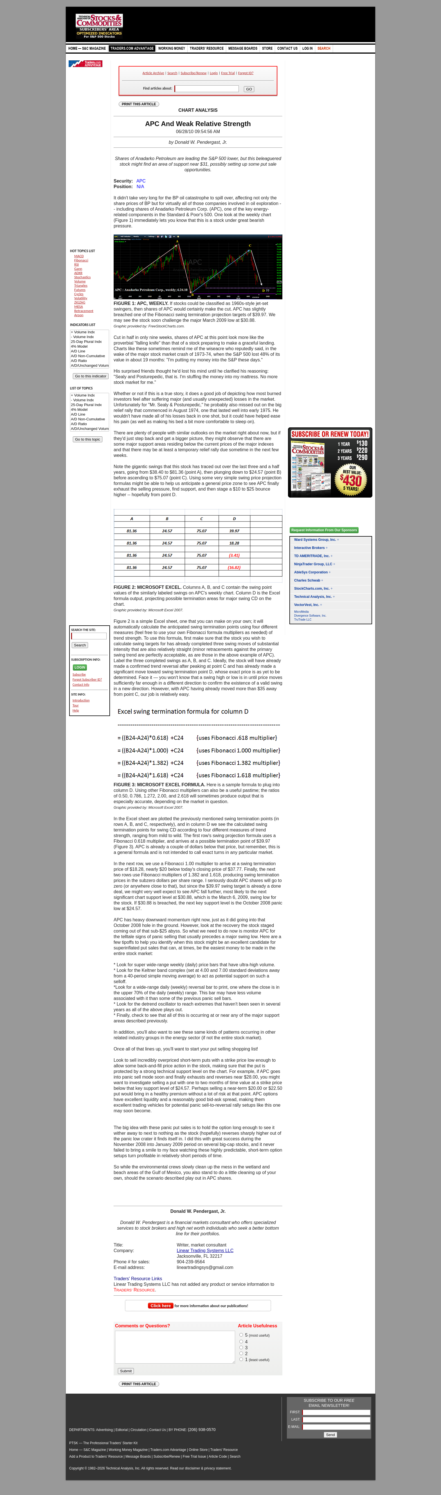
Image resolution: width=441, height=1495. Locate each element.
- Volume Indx (89, 337)
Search (172, 73)
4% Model (89, 346)
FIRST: (295, 1418)
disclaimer (192, 1474)
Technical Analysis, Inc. (313, 597)
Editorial (122, 1436)
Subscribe (79, 674)
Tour (76, 705)
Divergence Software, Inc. (310, 615)
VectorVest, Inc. (306, 605)
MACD (79, 256)
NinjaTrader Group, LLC (313, 564)
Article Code (218, 1462)
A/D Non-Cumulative (89, 356)
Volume (80, 281)
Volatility (80, 298)
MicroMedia (301, 611)
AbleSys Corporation (311, 572)
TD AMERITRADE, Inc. (312, 556)
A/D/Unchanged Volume (89, 365)
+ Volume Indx (89, 332)
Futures (80, 290)
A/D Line (89, 351)
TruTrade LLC (303, 619)
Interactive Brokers (309, 548)
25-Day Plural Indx (89, 341)
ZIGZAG (79, 302)
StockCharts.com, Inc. (312, 589)
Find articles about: (157, 88)
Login (214, 73)
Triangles (80, 285)
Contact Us (157, 1436)
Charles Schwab (307, 580)
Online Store (198, 1456)
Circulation (138, 1436)
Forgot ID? (245, 73)
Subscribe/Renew (194, 73)
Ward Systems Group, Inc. (315, 540)
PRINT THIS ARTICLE (139, 104)
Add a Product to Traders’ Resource (96, 1462)
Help (76, 710)
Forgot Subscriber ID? (87, 680)
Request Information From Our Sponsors (324, 530)
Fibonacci (81, 260)
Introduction (81, 700)
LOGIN (80, 667)
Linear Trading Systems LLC (205, 1250)
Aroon (78, 315)
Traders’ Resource (224, 1456)
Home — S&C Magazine (87, 1456)
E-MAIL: (294, 1433)
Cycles (79, 294)
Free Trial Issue (194, 1462)
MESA (78, 306)
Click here (161, 1305)
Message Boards (138, 1462)
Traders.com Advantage (168, 1456)
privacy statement (217, 1474)
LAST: (296, 1425)
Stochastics (82, 277)
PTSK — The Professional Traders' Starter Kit (103, 1449)
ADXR (78, 273)
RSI (76, 264)
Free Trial (228, 73)
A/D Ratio (89, 361)
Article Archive (153, 73)
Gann (78, 268)
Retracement (83, 311)
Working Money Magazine (128, 1456)
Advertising (104, 1436)
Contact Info (81, 685)
